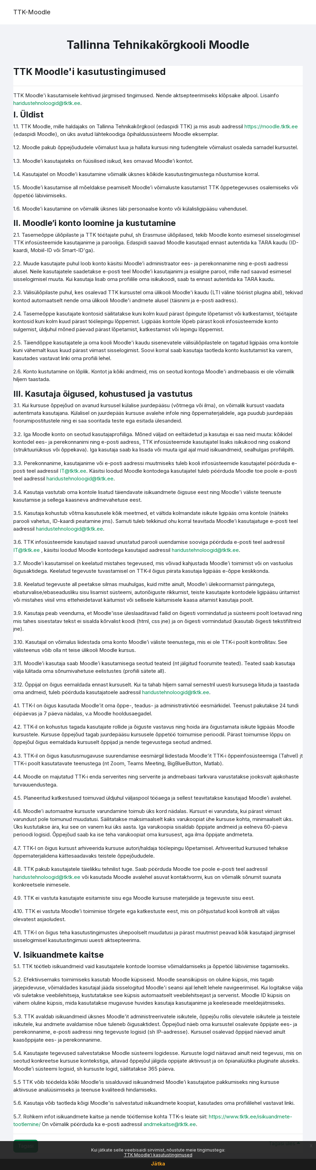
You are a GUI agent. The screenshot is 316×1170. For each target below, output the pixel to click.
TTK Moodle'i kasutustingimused (158, 1154)
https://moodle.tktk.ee (271, 126)
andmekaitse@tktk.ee (170, 1124)
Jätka (158, 1164)
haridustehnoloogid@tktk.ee (46, 103)
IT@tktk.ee (73, 471)
